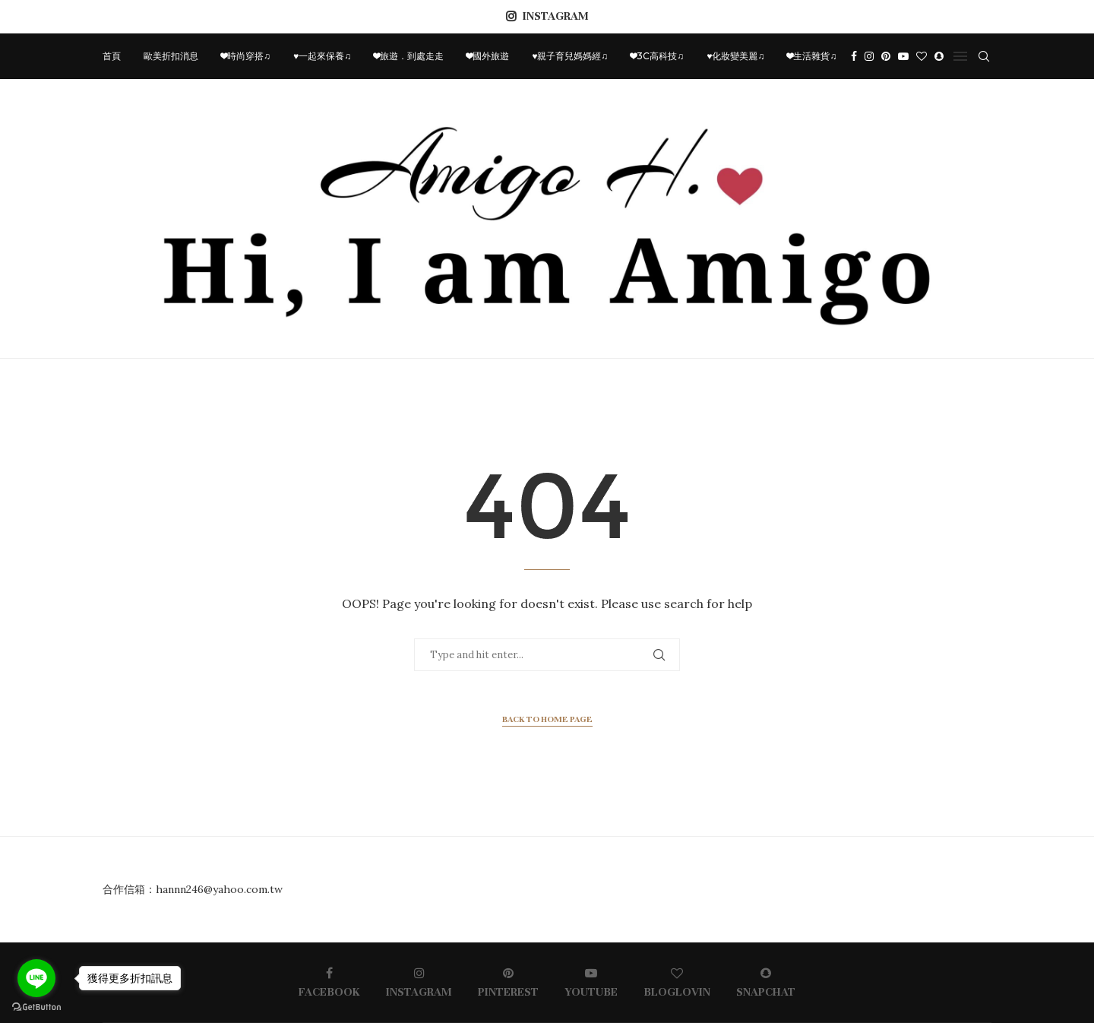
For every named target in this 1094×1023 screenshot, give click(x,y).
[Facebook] (854, 56)
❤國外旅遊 (487, 56)
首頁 (112, 56)
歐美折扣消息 (171, 56)
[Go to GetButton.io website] (36, 1007)
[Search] (983, 56)
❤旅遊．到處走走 (409, 56)
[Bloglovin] (921, 56)
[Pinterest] (885, 56)
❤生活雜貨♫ (811, 56)
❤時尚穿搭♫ (245, 56)
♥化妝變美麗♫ (735, 56)
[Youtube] (903, 56)
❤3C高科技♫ (657, 56)
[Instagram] (869, 56)
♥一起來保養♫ (322, 56)
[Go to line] (36, 978)
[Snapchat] (939, 56)
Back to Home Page (547, 719)
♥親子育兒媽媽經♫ (570, 56)
